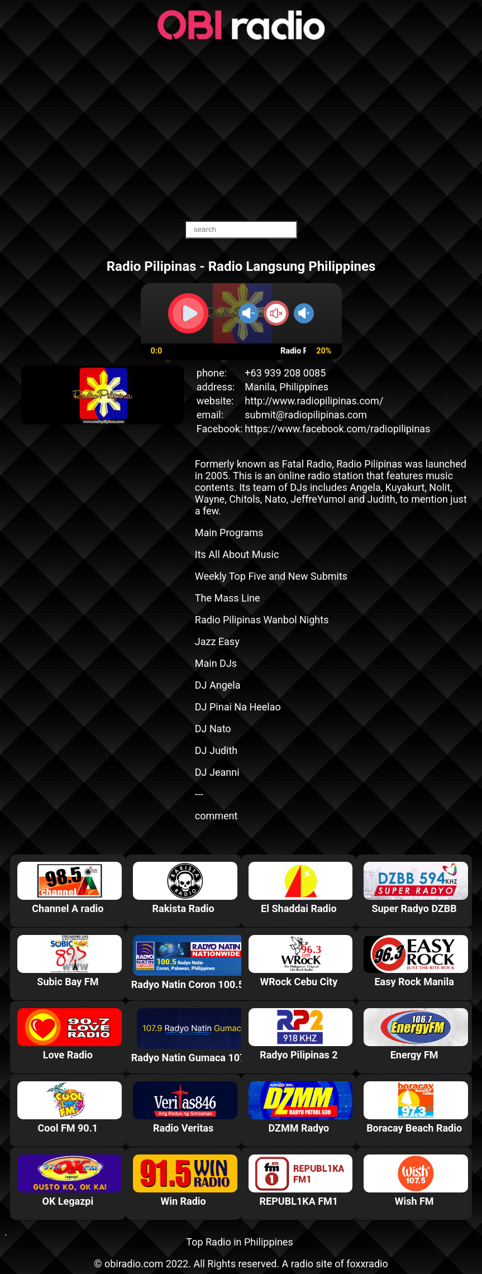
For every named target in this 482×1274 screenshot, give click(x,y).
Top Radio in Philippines (239, 1242)
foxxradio (367, 1264)
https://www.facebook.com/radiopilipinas (337, 429)
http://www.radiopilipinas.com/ (314, 401)
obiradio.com (133, 1264)
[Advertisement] (241, 131)
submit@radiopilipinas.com (306, 415)
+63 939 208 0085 (285, 373)
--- (199, 794)
